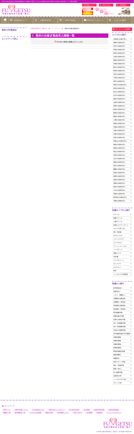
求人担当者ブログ (38, 410)
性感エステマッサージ (120, 225)
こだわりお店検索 (120, 20)
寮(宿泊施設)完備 (119, 351)
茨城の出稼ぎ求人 (119, 64)
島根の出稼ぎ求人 (119, 148)
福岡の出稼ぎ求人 (119, 176)
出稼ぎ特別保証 (70, 20)
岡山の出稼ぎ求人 (119, 151)
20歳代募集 (117, 337)
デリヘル (116, 214)
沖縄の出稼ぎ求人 (119, 201)
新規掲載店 (123, 5)
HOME (5, 20)
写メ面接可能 (117, 372)
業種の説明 (49, 412)
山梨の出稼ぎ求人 (119, 102)
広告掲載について (89, 5)
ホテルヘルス (117, 235)
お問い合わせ (106, 5)
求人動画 (87, 410)
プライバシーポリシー (114, 412)
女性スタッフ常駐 (119, 362)
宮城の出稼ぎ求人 (119, 49)
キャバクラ (117, 264)
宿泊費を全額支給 (119, 305)
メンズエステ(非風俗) (120, 274)
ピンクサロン (117, 242)
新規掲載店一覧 (20, 412)
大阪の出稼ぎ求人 (119, 130)
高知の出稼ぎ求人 (119, 173)
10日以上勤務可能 (119, 330)
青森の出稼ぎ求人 (119, 42)
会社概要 (89, 412)
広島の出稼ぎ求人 (119, 155)
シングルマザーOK (119, 379)
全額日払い (117, 291)
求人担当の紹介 (74, 410)
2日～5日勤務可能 (119, 323)
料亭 (114, 271)
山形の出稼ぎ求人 (119, 57)
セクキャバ (117, 267)
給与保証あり (117, 288)
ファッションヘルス (120, 246)
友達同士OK (117, 376)
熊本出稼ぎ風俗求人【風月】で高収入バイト (16, 10)
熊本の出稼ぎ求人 (119, 187)
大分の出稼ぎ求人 (119, 190)
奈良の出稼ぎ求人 (119, 137)
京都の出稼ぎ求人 (119, 127)
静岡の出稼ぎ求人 (119, 113)
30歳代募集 (117, 341)
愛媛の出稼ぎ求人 (119, 169)
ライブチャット (118, 260)
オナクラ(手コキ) (119, 228)
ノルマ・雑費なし (119, 295)
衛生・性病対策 (118, 365)
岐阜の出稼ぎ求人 (119, 109)
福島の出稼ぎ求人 (119, 60)
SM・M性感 (117, 232)
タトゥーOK (117, 383)
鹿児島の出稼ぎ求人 (120, 197)
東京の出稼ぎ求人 (119, 81)
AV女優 (115, 257)
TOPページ (7, 410)
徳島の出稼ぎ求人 (119, 162)
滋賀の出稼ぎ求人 (119, 123)
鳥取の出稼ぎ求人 (119, 144)
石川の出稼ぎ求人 (119, 95)
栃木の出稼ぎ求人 (119, 67)
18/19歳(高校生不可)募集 (121, 334)
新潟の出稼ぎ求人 (119, 88)
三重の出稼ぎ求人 (119, 120)
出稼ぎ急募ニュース (20, 20)
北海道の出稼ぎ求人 (120, 39)
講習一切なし (117, 369)
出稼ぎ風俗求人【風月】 (39, 28)
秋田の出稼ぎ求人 (119, 53)
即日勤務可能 (117, 312)
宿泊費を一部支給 (119, 309)
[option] (106, 11)
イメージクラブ (118, 239)
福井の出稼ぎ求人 (119, 99)
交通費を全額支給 (119, 298)
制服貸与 (116, 358)
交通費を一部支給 (119, 302)
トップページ (55, 28)
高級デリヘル (117, 218)
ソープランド (117, 250)
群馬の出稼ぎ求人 (119, 71)
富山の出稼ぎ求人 (119, 92)
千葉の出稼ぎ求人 (119, 78)
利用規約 (100, 412)
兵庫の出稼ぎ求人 (119, 134)
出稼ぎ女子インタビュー (95, 20)
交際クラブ (117, 253)
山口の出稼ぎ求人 (119, 158)
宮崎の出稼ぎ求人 (119, 194)
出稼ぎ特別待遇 (45, 20)
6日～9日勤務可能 (119, 327)
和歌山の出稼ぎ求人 (120, 141)
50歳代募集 (117, 348)
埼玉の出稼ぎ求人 (119, 74)
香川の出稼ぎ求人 (119, 166)
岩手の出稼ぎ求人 (119, 46)
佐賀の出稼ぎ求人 (119, 180)
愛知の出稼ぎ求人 (119, 116)
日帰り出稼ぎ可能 (119, 319)
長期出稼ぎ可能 (118, 316)
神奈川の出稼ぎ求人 (120, 85)
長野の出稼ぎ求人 (119, 106)
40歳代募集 (117, 344)
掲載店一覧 (7, 412)
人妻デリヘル (117, 221)
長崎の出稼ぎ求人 (119, 183)
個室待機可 (117, 355)
